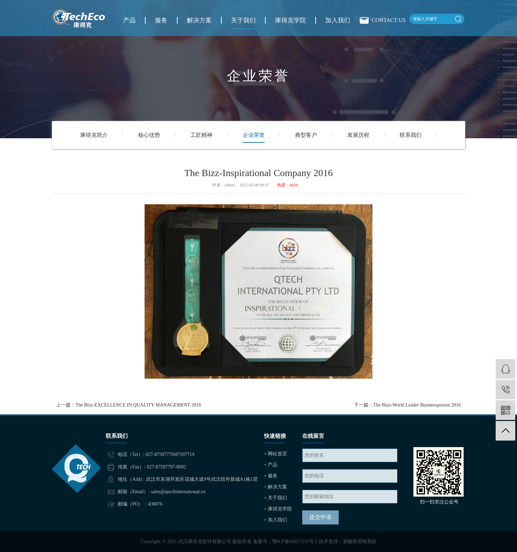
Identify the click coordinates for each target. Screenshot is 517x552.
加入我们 (337, 20)
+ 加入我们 (275, 519)
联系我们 (411, 135)
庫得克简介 (94, 135)
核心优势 (149, 135)
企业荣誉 (254, 135)
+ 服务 (270, 475)
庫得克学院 (290, 20)
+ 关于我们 (275, 497)
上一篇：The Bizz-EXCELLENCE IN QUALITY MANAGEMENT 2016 (128, 405)
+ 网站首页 (275, 453)
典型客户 (306, 135)
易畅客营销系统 (360, 541)
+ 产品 (270, 464)
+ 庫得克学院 (278, 508)
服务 (161, 20)
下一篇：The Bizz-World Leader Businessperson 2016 (407, 405)
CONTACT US (388, 20)
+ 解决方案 (275, 486)
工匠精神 (201, 135)
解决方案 (199, 20)
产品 (129, 20)
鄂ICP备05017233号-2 (294, 541)
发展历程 (358, 135)
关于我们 (243, 20)
